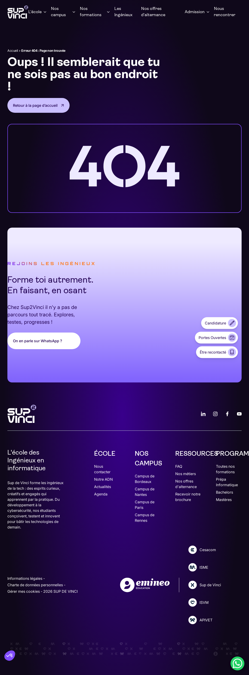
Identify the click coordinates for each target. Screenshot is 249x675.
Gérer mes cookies (24, 591)
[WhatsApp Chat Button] (237, 663)
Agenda (101, 494)
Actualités (102, 486)
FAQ (178, 466)
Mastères (224, 499)
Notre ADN (103, 479)
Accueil (12, 50)
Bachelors (224, 492)
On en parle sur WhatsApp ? (37, 341)
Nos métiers (185, 473)
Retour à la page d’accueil (35, 105)
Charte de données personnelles (35, 585)
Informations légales (25, 578)
